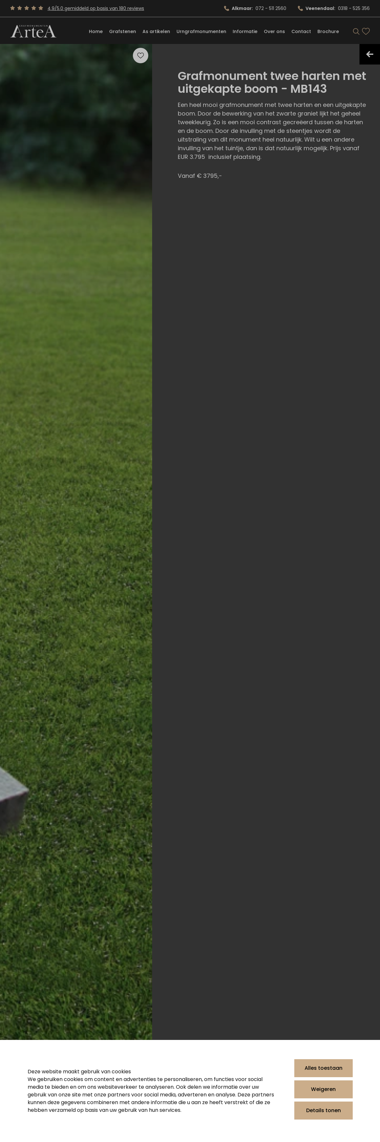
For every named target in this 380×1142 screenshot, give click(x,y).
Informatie (245, 31)
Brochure (328, 31)
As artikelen (156, 31)
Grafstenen (122, 31)
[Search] (356, 31)
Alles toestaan (323, 1068)
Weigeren (323, 1089)
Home (96, 31)
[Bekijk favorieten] (366, 31)
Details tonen (323, 1110)
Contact (301, 31)
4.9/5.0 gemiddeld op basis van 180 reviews (96, 8)
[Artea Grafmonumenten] (33, 31)
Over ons (274, 31)
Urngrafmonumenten (201, 31)
